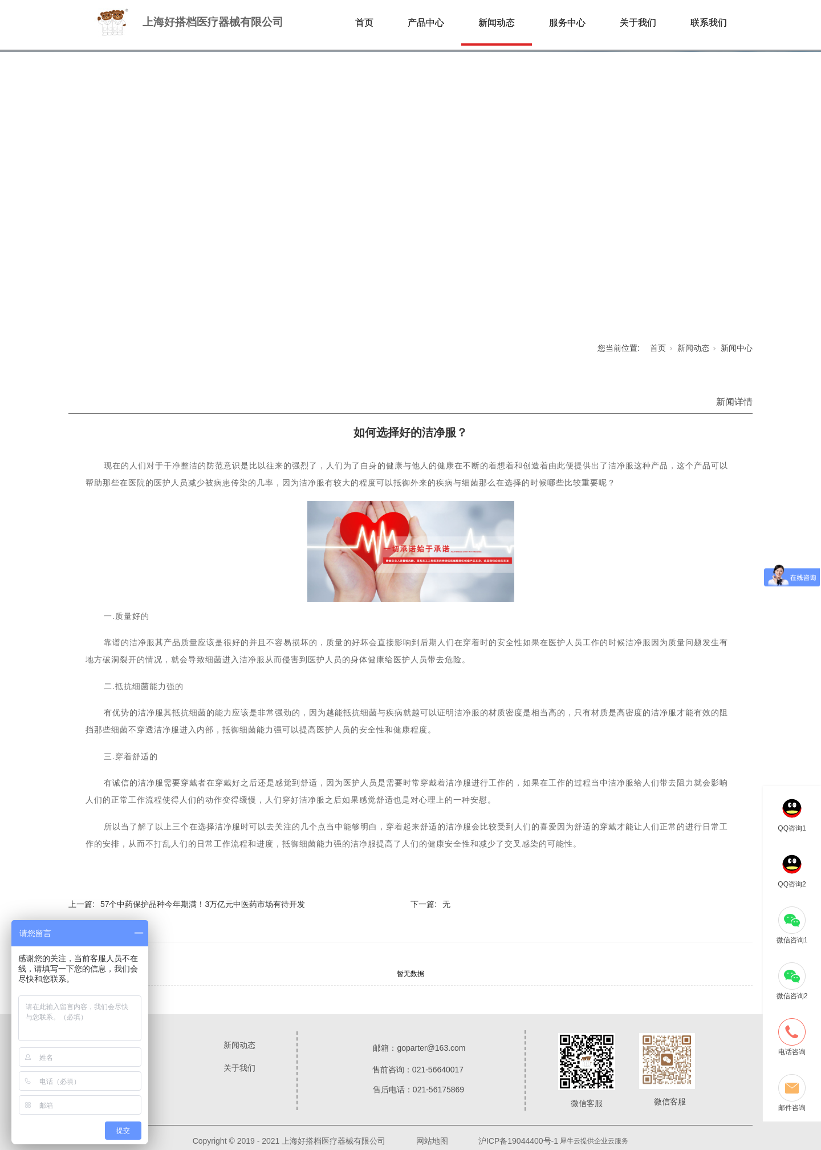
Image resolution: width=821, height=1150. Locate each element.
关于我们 (638, 22)
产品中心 (426, 22)
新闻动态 (496, 22)
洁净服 (621, 465)
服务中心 (567, 22)
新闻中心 (737, 348)
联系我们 (708, 22)
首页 (364, 22)
